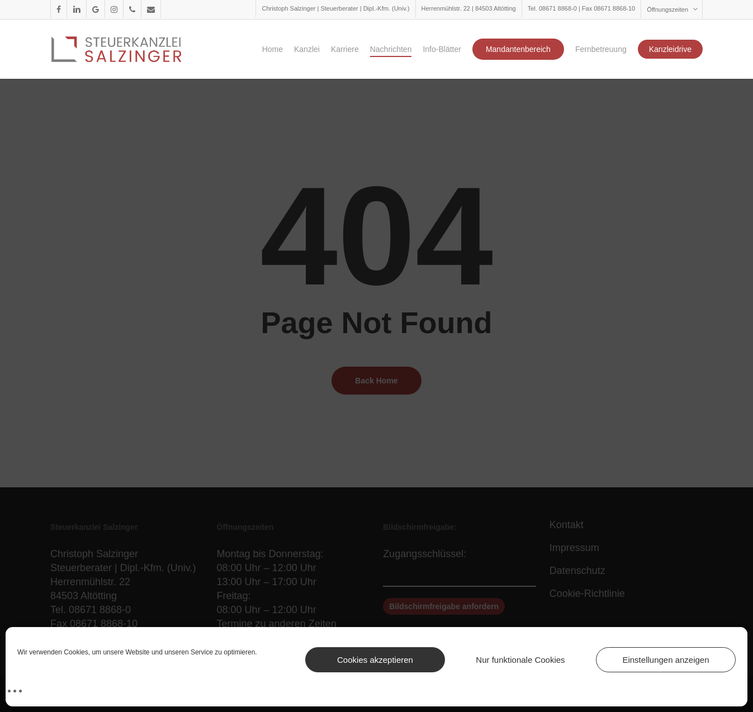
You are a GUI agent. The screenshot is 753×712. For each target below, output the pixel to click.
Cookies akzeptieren (375, 659)
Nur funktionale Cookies (520, 659)
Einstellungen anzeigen (665, 659)
